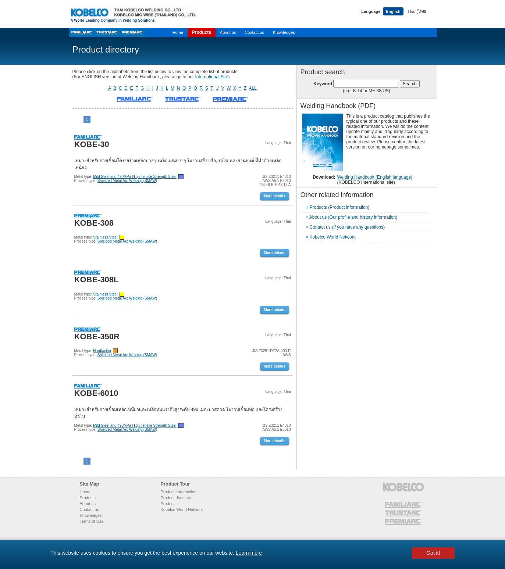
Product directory (176, 497)
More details (274, 196)
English (393, 11)
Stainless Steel (105, 237)
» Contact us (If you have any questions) (345, 227)
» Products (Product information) (338, 207)
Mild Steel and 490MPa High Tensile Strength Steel (135, 177)
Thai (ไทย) (417, 11)
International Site (211, 76)
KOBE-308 (94, 223)
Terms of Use (92, 521)
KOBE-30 (91, 144)
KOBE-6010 (96, 393)
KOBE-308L (96, 279)
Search (410, 83)
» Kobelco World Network (331, 237)
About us (228, 32)
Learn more (249, 553)
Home (178, 32)
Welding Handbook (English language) (375, 177)
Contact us (254, 32)
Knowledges (284, 32)
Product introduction (179, 492)
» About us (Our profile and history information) (352, 217)
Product (168, 503)
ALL (252, 88)
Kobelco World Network (182, 509)
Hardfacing (102, 351)
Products (201, 32)
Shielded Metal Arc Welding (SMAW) (127, 181)
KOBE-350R (97, 336)
